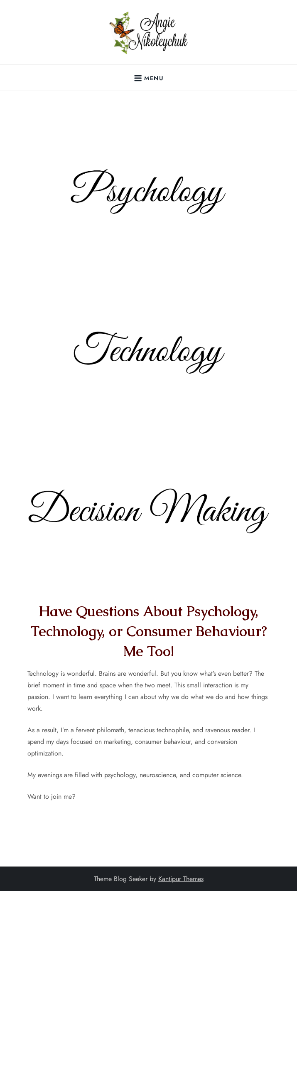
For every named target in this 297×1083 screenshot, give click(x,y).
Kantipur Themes (181, 879)
